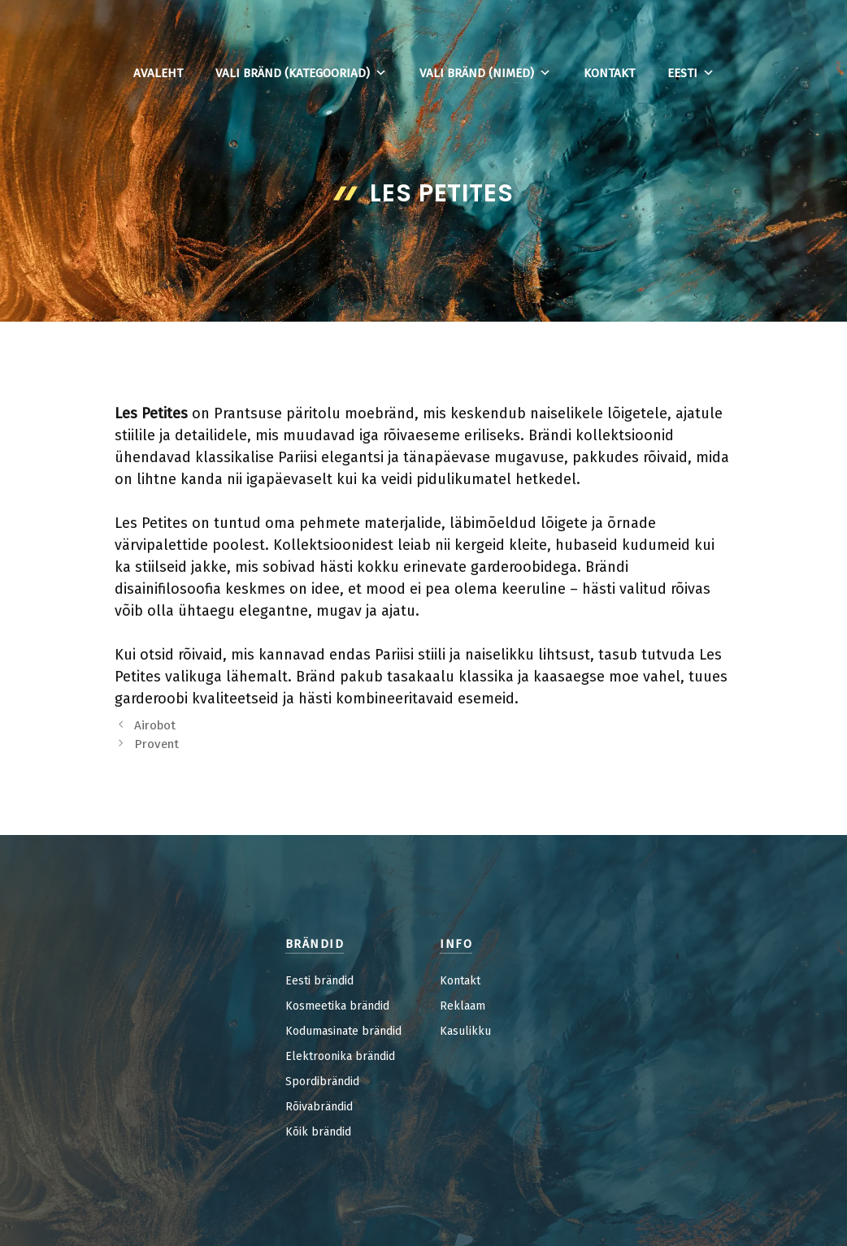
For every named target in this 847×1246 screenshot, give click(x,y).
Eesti (691, 73)
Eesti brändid (319, 981)
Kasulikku (465, 1031)
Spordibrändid (322, 1081)
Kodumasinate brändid (343, 1031)
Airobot (155, 725)
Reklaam (462, 1006)
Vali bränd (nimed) (485, 73)
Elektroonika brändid (340, 1056)
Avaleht (158, 73)
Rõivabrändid (319, 1107)
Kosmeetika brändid (337, 1006)
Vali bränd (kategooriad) (301, 73)
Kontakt (609, 73)
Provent (156, 744)
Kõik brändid (318, 1132)
